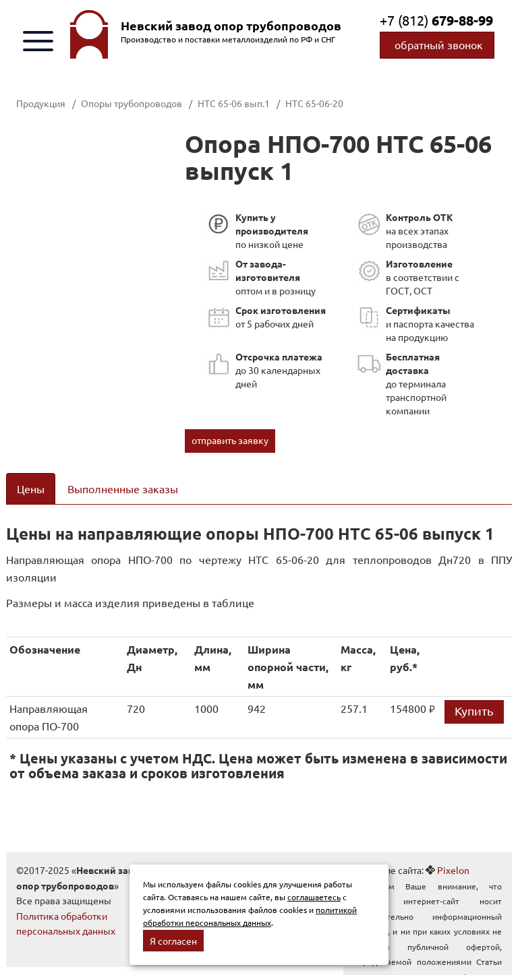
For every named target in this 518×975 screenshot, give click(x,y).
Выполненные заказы (122, 488)
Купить (474, 710)
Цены (31, 488)
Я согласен (173, 941)
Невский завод (231, 25)
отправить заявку (230, 440)
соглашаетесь (314, 896)
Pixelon (453, 870)
